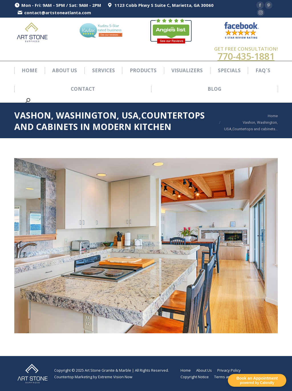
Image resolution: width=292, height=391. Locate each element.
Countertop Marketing (73, 376)
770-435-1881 (246, 56)
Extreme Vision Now (115, 376)
